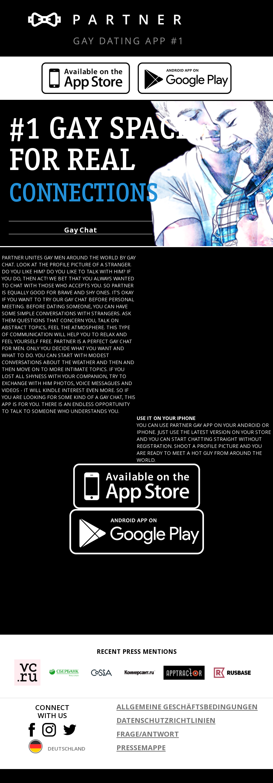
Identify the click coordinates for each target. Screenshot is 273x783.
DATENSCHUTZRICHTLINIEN (165, 720)
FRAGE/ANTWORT (147, 734)
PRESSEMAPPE (141, 747)
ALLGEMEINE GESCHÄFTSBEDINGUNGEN (187, 706)
